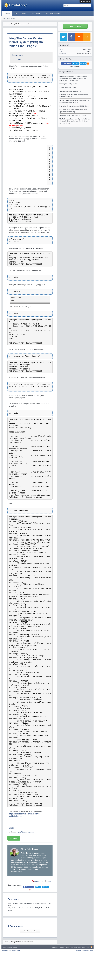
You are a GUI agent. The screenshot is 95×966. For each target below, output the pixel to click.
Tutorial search (10, 18)
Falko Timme (87, 49)
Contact (62, 947)
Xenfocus (14, 947)
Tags (15, 13)
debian (89, 51)
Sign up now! (75, 26)
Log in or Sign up (85, 1)
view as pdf (38, 881)
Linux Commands (36, 13)
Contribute (54, 947)
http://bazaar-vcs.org (26, 832)
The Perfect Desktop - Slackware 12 (70, 91)
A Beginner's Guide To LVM (68, 87)
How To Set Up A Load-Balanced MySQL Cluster (74, 106)
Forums (24, 13)
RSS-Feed (91, 947)
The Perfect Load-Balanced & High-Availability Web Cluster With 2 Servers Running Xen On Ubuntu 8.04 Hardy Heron (75, 121)
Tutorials (7, 13)
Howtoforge (11, 950)
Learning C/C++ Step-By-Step (68, 84)
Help (67, 947)
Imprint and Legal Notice (78, 947)
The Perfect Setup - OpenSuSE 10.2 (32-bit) (73, 115)
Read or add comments (84, 53)
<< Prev (13, 838)
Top (88, 947)
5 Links (18, 59)
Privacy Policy (89, 950)
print (49, 881)
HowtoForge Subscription (53, 13)
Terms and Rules (80, 950)
